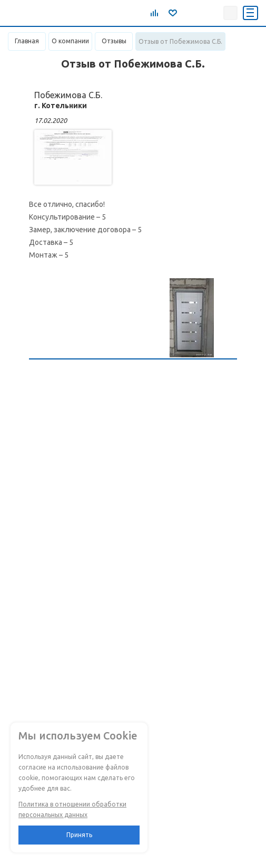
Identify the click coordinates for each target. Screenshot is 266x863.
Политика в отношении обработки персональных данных (72, 809)
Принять (79, 834)
